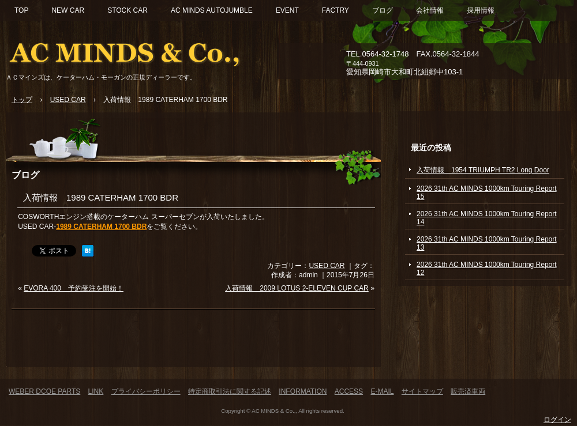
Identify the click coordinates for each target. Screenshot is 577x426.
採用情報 (480, 10)
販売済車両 (468, 391)
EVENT (287, 10)
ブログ (382, 10)
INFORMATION (303, 391)
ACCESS (349, 391)
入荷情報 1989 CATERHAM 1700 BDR (100, 197)
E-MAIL (382, 391)
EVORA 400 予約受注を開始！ (73, 288)
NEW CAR (67, 10)
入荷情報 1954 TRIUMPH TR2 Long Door (483, 170)
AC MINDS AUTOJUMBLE (212, 10)
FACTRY (335, 10)
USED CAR (326, 266)
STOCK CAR (127, 10)
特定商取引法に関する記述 (229, 391)
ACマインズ (138, 50)
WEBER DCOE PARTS (44, 391)
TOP (21, 10)
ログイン (557, 420)
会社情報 (430, 10)
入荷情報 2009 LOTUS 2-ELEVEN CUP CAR (297, 288)
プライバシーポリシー (146, 391)
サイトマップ (422, 391)
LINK (96, 391)
